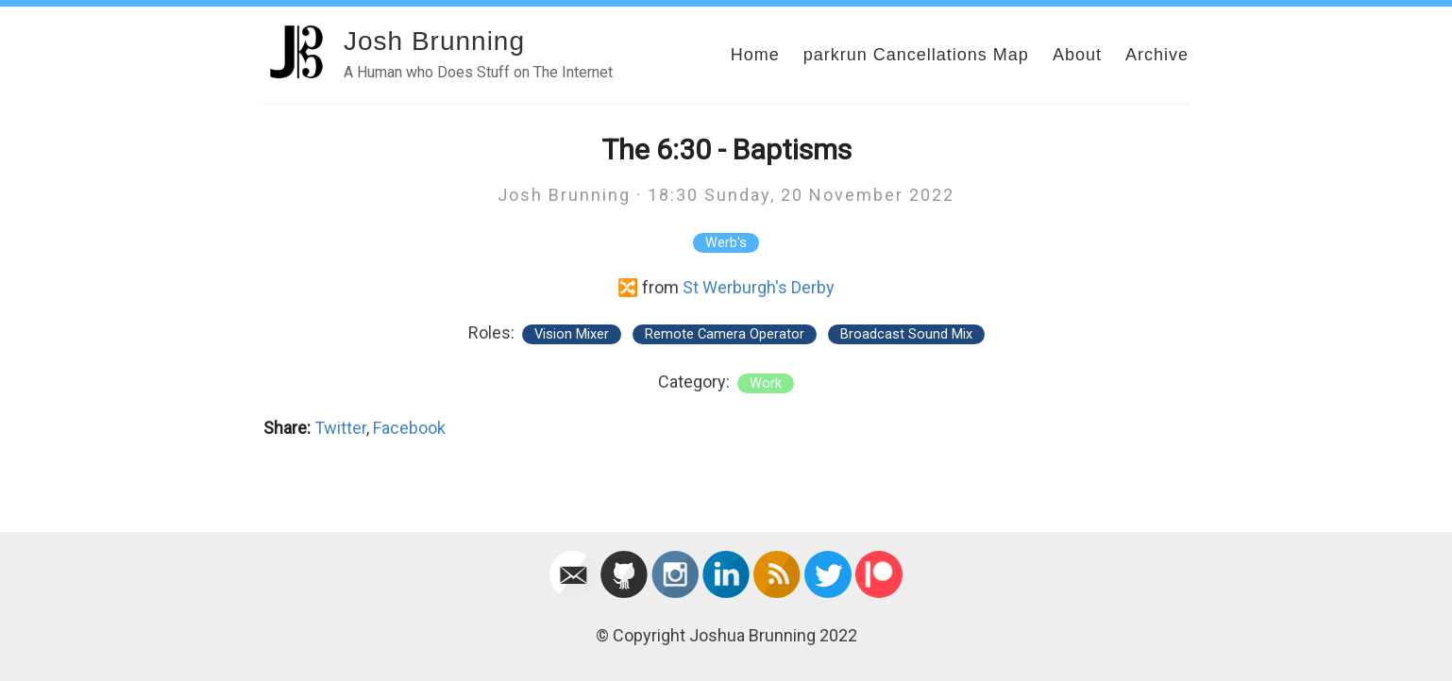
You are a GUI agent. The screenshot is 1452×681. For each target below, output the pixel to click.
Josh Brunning (434, 41)
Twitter (340, 428)
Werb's (726, 243)
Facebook (409, 428)
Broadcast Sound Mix (906, 334)
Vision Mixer (571, 334)
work (766, 383)
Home (755, 54)
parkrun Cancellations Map (916, 54)
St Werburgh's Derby (759, 287)
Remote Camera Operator (724, 334)
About (1077, 54)
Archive (1157, 54)
